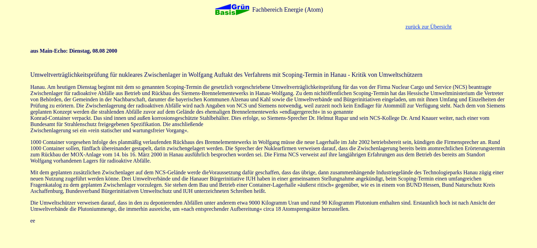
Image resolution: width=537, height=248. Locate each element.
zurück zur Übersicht (429, 27)
